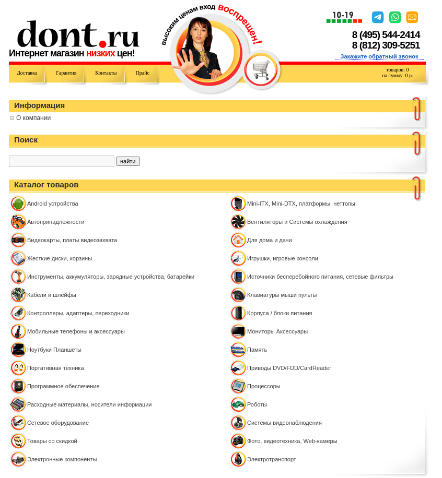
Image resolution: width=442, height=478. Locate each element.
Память (257, 349)
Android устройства (52, 203)
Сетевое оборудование (58, 423)
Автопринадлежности (55, 222)
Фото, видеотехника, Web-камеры (292, 441)
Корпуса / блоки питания (279, 313)
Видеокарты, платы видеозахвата (72, 240)
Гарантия (66, 73)
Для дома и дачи (269, 240)
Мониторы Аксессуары (277, 331)
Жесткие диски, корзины (59, 258)
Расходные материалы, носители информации (89, 404)
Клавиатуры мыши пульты (282, 295)
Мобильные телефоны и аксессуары (76, 331)
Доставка (27, 73)
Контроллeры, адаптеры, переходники (78, 313)
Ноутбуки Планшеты (54, 349)
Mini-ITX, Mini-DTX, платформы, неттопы (301, 203)
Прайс (142, 73)
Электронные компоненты (62, 459)
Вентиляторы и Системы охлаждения (297, 222)
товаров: (397, 70)
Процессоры (264, 386)
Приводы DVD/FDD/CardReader (289, 368)
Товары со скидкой (52, 441)
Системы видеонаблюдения (284, 423)
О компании (33, 118)
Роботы (257, 404)
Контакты (106, 73)
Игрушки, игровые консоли (282, 258)
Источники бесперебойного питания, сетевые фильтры (320, 276)
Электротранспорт (271, 459)
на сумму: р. (397, 75)
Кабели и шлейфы (51, 295)
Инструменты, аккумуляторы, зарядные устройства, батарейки (110, 276)
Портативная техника (55, 368)
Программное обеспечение (63, 386)
